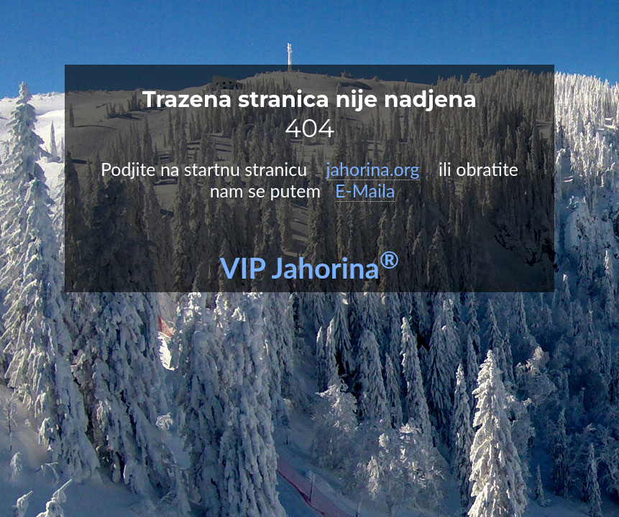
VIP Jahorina (310, 268)
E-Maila (365, 190)
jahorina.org (373, 169)
